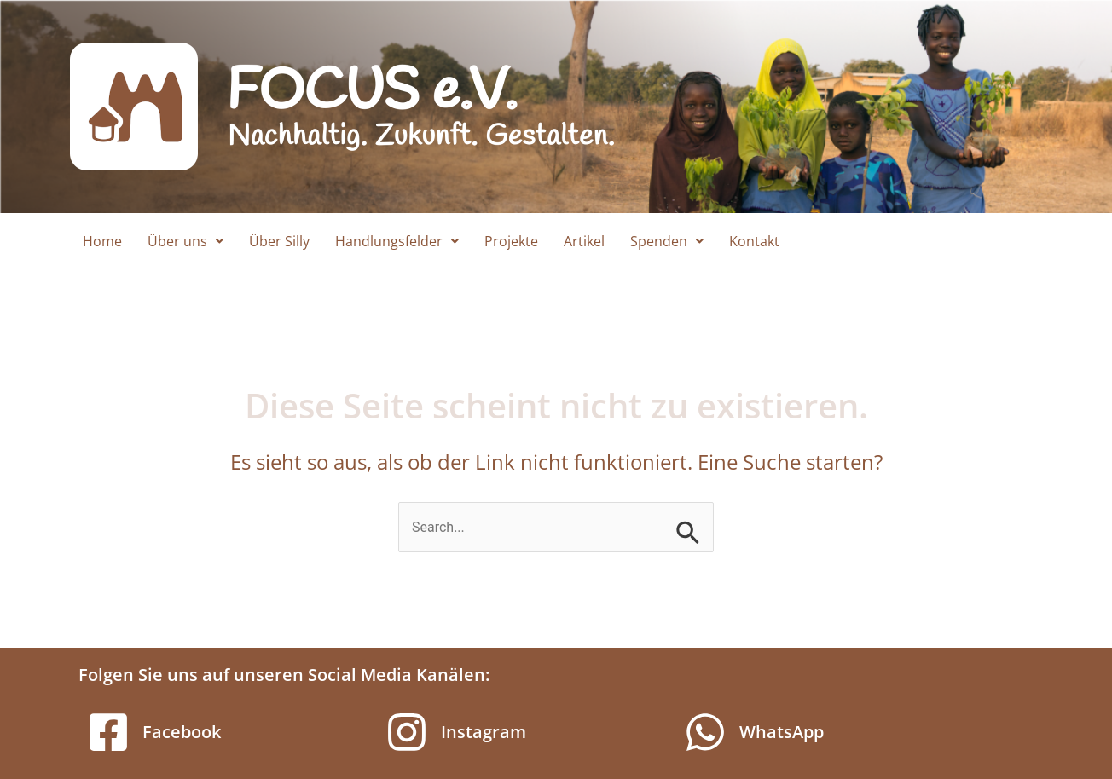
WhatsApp (781, 731)
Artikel (584, 241)
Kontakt (754, 241)
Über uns (185, 241)
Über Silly (279, 241)
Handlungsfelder (397, 241)
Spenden (667, 241)
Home (102, 241)
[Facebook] (108, 732)
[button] (185, 241)
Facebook (181, 731)
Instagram (483, 731)
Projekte (511, 241)
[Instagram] (406, 732)
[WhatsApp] (705, 732)
